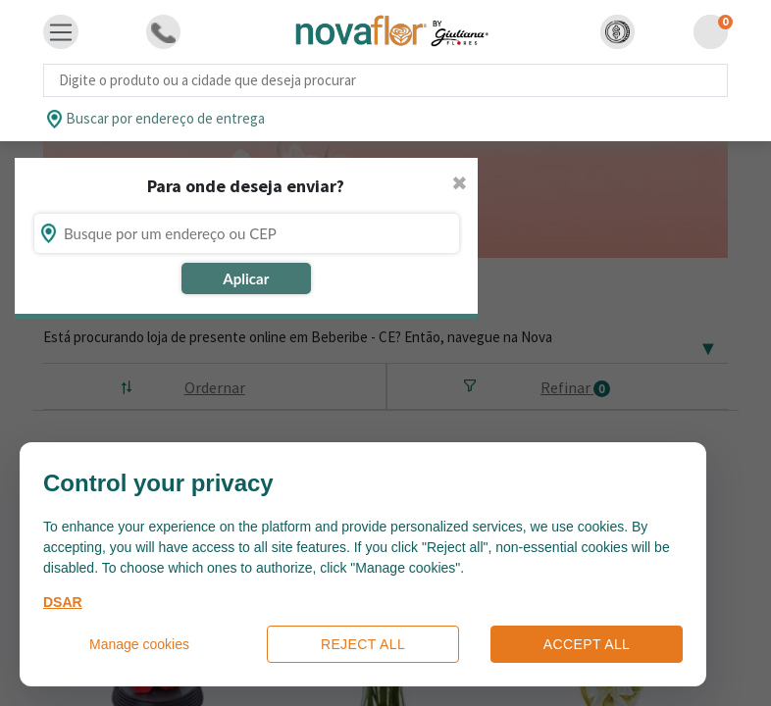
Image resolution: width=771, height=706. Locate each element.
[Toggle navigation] (60, 32)
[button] (617, 32)
